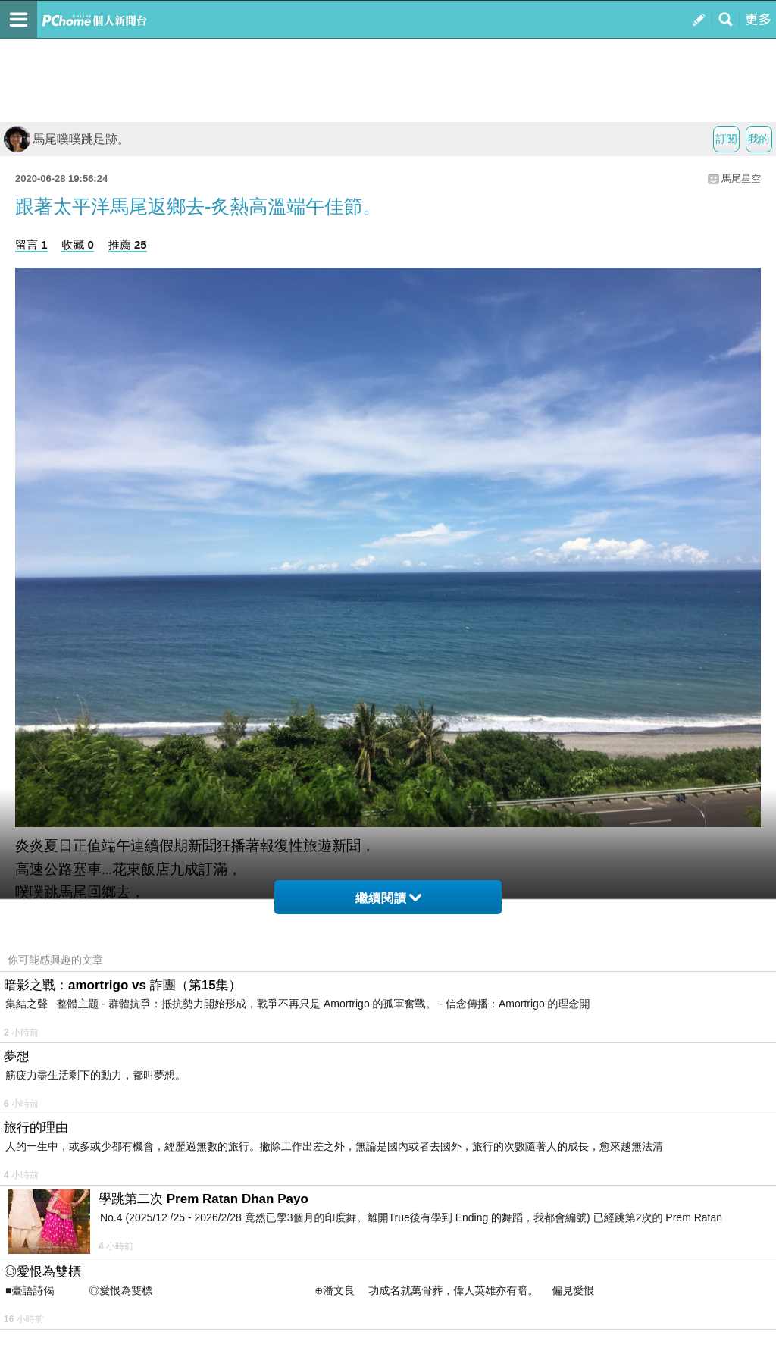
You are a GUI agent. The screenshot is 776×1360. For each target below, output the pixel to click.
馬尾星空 (741, 178)
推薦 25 (127, 244)
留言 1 (31, 244)
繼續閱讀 (388, 898)
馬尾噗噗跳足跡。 (67, 139)
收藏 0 (77, 244)
